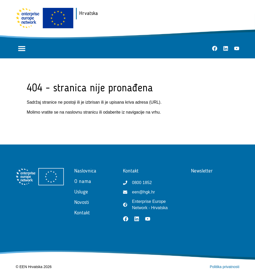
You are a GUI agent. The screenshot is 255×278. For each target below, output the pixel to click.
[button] (21, 48)
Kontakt (83, 213)
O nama (82, 181)
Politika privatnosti (224, 267)
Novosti (83, 202)
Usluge (82, 192)
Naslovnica (85, 171)
